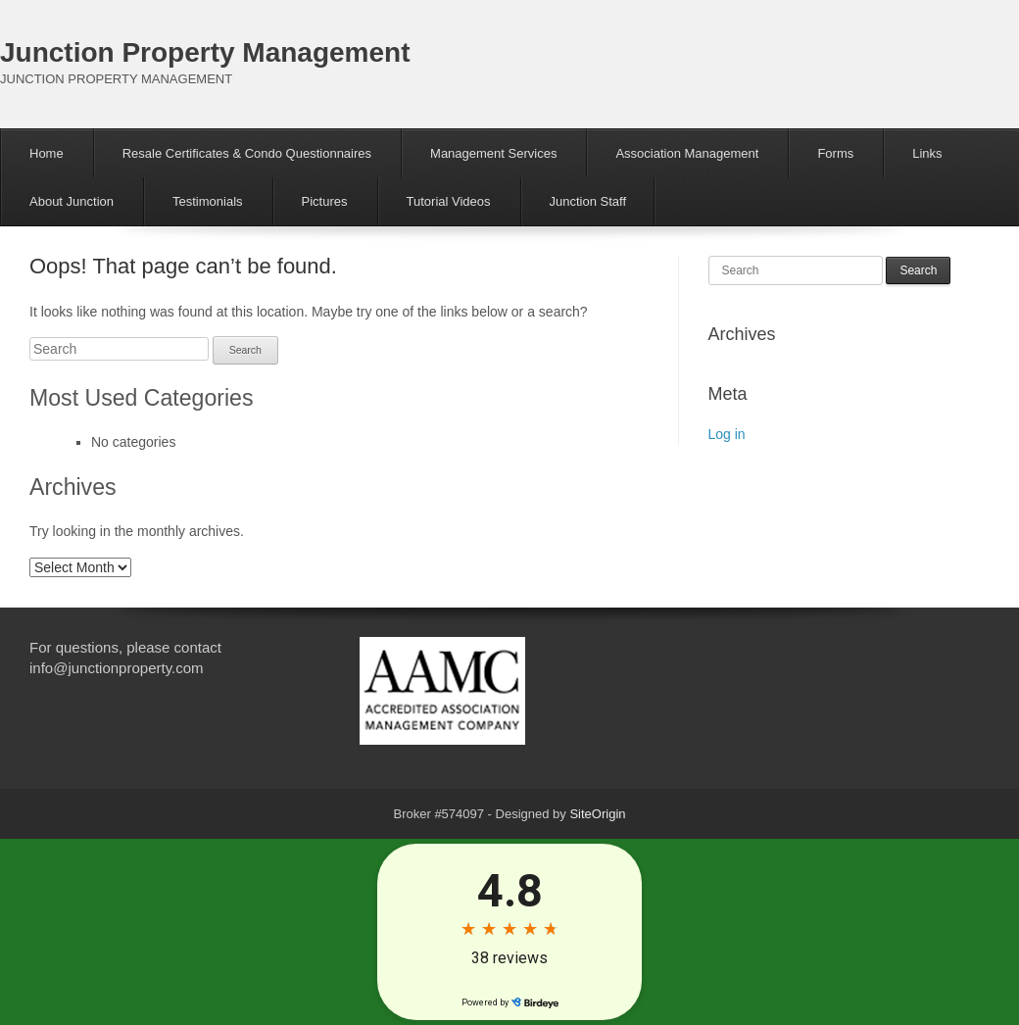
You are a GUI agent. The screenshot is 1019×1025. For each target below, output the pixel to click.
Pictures (325, 201)
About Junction (71, 201)
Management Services (493, 153)
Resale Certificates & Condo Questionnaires (246, 153)
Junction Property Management (205, 52)
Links (927, 153)
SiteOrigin (597, 813)
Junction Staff (588, 201)
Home (46, 153)
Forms (835, 153)
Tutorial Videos (449, 201)
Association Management (686, 153)
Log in (727, 434)
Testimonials (207, 201)
